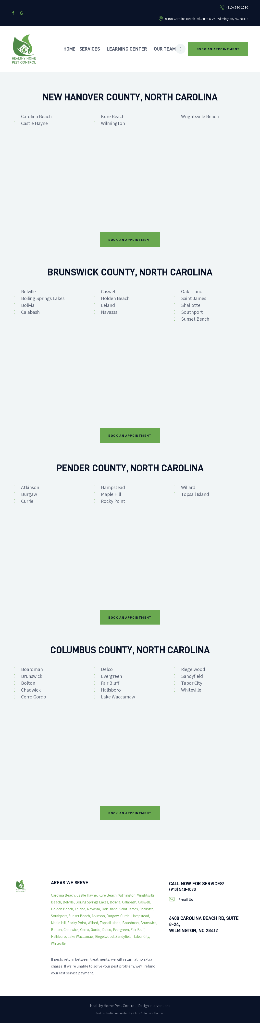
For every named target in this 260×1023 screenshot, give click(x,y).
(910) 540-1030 (183, 889)
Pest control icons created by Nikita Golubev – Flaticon (130, 1013)
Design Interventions (154, 1005)
